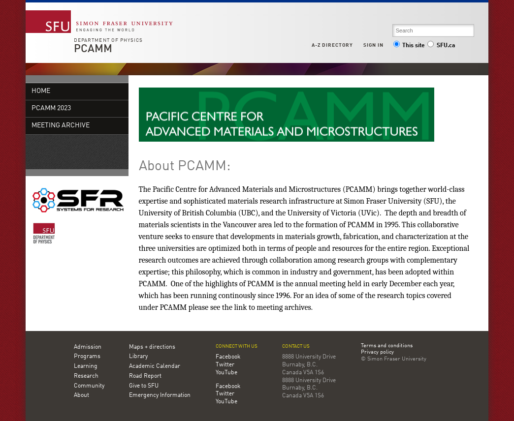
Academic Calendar (154, 366)
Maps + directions (152, 347)
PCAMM (93, 49)
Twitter (225, 365)
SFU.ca (440, 46)
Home (41, 91)
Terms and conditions (387, 346)
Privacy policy (377, 352)
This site (409, 46)
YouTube (226, 373)
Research (86, 376)
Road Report (145, 376)
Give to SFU (144, 386)
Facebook (228, 357)
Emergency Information (160, 395)
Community (89, 386)
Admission (87, 347)
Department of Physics (108, 40)
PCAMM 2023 (51, 108)
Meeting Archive (61, 125)
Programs (87, 357)
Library (138, 357)
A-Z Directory (332, 45)
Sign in (373, 45)
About (81, 395)
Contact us (296, 346)
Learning (85, 366)
